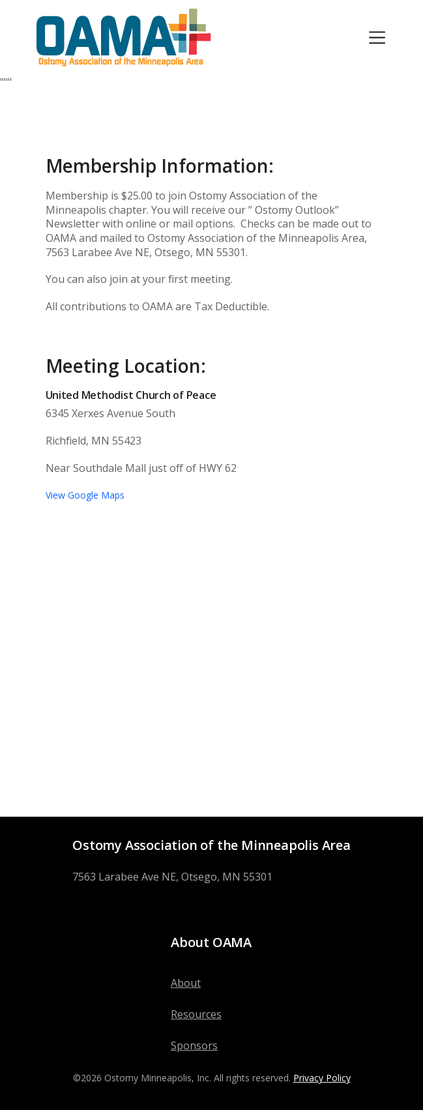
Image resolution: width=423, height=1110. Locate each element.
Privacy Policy (322, 1078)
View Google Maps (85, 495)
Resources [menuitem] (196, 1014)
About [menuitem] (186, 983)
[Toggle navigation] (377, 37)
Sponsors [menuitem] (194, 1045)
